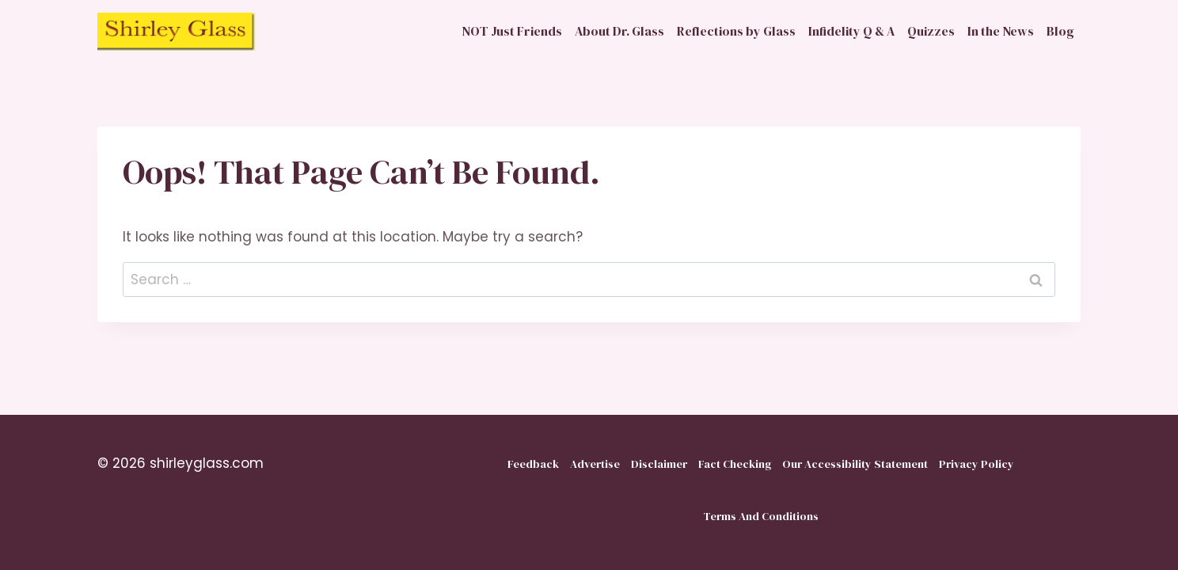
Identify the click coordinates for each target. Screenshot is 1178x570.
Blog (1060, 31)
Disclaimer (659, 464)
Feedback (533, 464)
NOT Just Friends (512, 31)
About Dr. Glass (619, 31)
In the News (1000, 31)
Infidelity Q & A (851, 31)
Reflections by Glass (736, 31)
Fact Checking (734, 464)
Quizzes (931, 31)
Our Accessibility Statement (855, 464)
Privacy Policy (976, 464)
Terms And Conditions (761, 516)
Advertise (595, 464)
